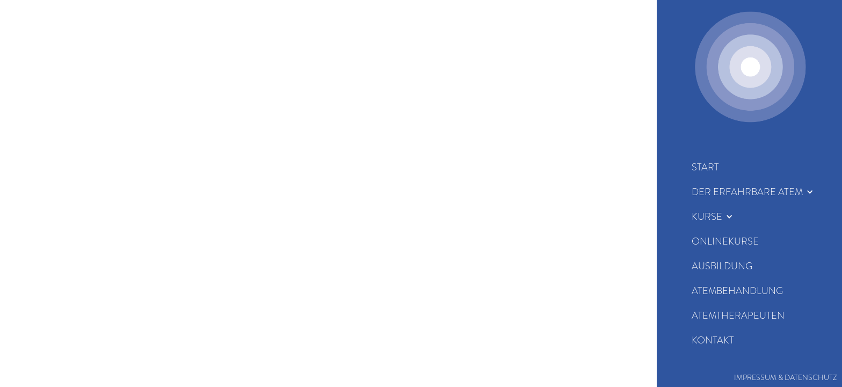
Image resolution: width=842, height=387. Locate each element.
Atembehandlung (737, 291)
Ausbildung (722, 266)
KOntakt (713, 340)
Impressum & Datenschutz (785, 377)
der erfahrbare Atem (747, 192)
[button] (753, 192)
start (705, 167)
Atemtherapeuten (738, 315)
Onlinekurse (725, 241)
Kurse (707, 217)
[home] (750, 66)
